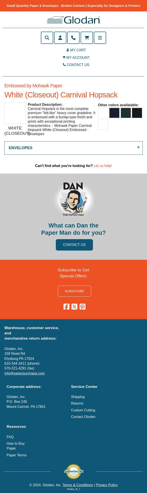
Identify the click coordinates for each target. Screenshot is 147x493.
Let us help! (103, 166)
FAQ (10, 437)
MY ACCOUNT (78, 57)
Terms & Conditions (77, 485)
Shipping (78, 397)
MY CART (78, 50)
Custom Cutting (83, 410)
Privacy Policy (107, 485)
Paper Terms (16, 455)
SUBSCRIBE (74, 291)
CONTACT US (78, 65)
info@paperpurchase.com (24, 373)
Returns (77, 403)
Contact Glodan (83, 417)
